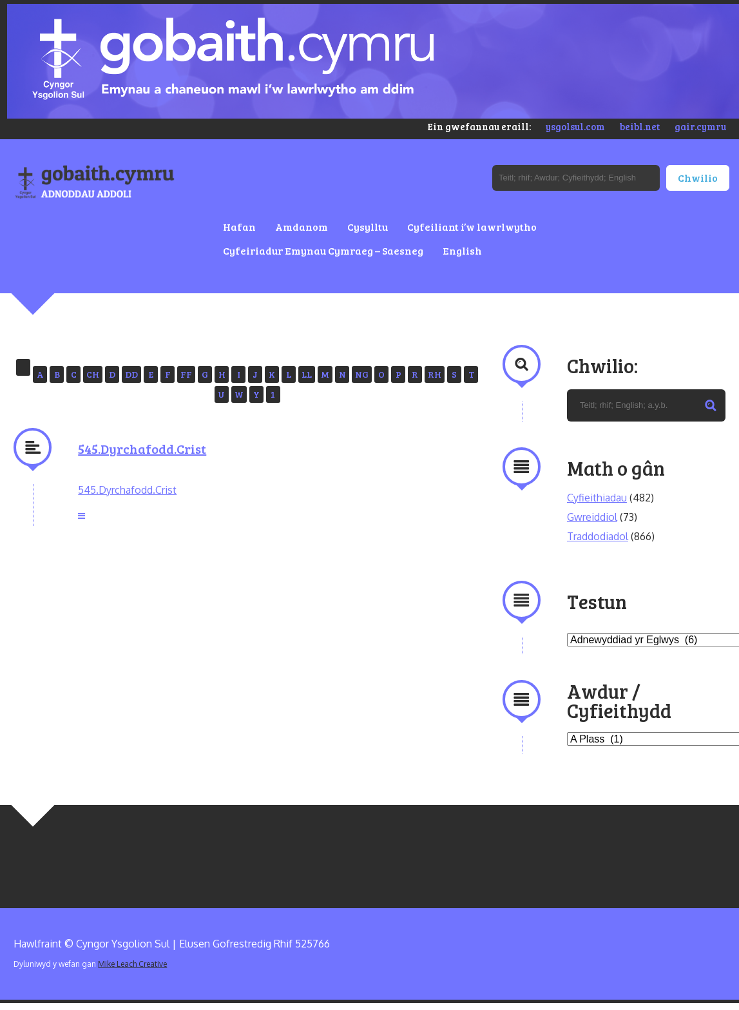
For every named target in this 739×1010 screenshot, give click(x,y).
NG (362, 374)
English (462, 250)
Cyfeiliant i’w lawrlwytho (472, 226)
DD (131, 374)
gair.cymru (700, 126)
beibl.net (640, 126)
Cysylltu (367, 226)
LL (307, 374)
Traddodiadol (597, 536)
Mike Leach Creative (132, 964)
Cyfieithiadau (597, 497)
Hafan (239, 226)
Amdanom (301, 226)
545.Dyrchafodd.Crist (142, 449)
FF (186, 374)
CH (92, 374)
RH (434, 374)
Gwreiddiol (592, 516)
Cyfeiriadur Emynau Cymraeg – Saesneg (323, 250)
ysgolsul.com (575, 126)
